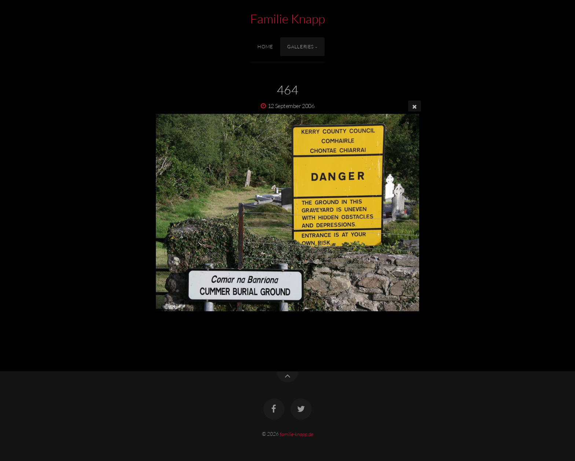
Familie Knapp (287, 18)
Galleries (300, 46)
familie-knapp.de (296, 434)
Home (265, 46)
